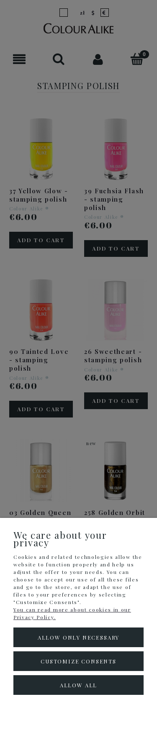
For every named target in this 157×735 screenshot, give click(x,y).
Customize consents (78, 661)
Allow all (78, 685)
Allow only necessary (78, 637)
